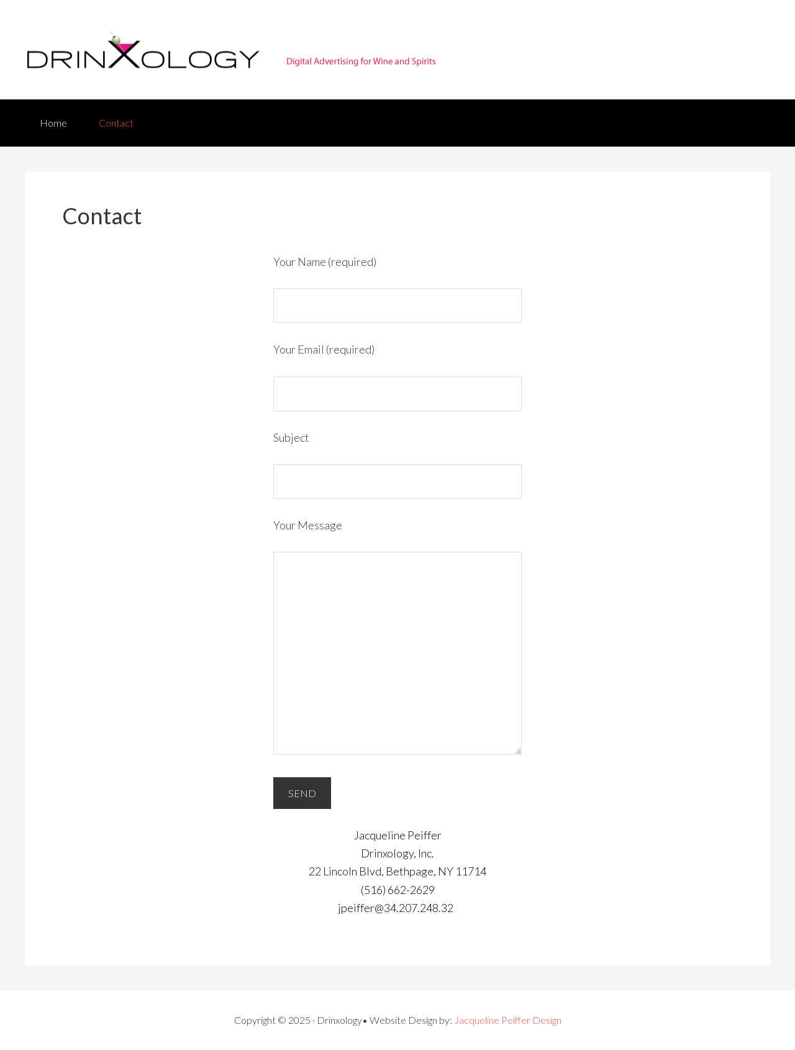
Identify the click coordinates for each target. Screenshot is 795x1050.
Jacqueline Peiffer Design (507, 1020)
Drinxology (397, 49)
